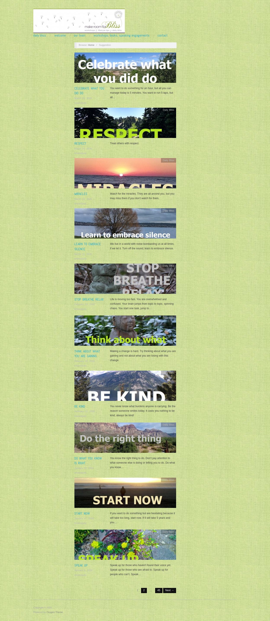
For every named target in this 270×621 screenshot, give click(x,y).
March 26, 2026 (83, 98)
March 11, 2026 (83, 254)
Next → (169, 590)
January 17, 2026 (84, 518)
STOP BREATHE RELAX (89, 299)
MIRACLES (80, 194)
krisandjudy (80, 103)
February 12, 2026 (84, 411)
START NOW (82, 513)
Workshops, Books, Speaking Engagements (121, 35)
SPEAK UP (81, 565)
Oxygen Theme (55, 612)
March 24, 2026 (83, 148)
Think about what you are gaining (87, 353)
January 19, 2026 (84, 468)
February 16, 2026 (84, 361)
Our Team (79, 35)
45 (158, 590)
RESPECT (80, 143)
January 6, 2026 (83, 570)
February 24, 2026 (84, 304)
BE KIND (79, 406)
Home (91, 45)
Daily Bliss (39, 35)
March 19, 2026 (83, 199)
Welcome (60, 35)
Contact (163, 35)
